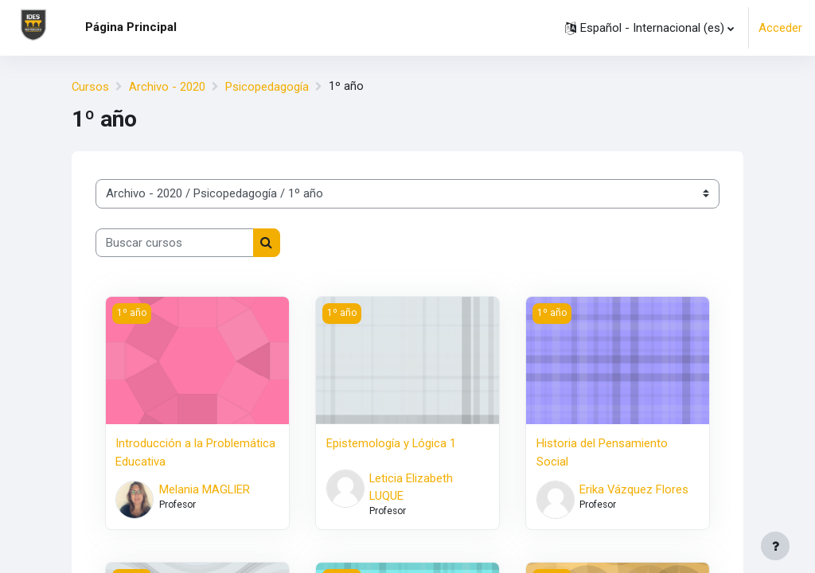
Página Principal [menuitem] (131, 27)
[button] (649, 28)
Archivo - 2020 (168, 87)
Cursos (91, 87)
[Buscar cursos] (175, 242)
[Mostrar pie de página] (775, 546)
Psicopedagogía (268, 87)
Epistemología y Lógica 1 (391, 442)
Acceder (780, 28)
